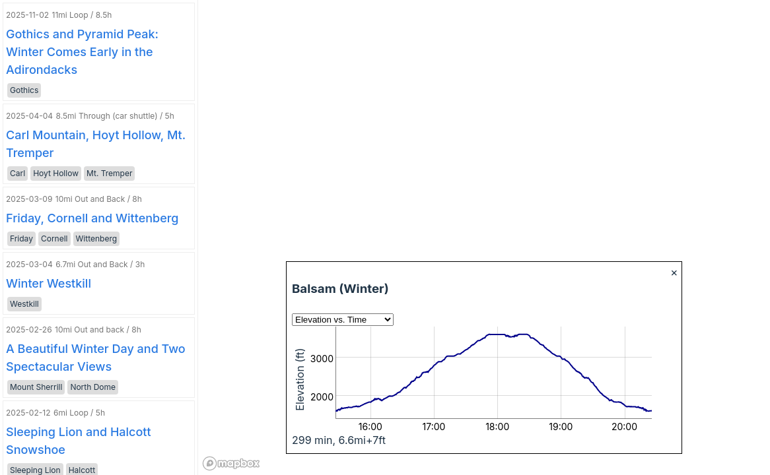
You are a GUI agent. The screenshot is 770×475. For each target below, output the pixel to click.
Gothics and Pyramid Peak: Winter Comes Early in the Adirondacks (82, 52)
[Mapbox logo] (231, 463)
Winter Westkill (48, 283)
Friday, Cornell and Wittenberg (92, 218)
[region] (484, 237)
